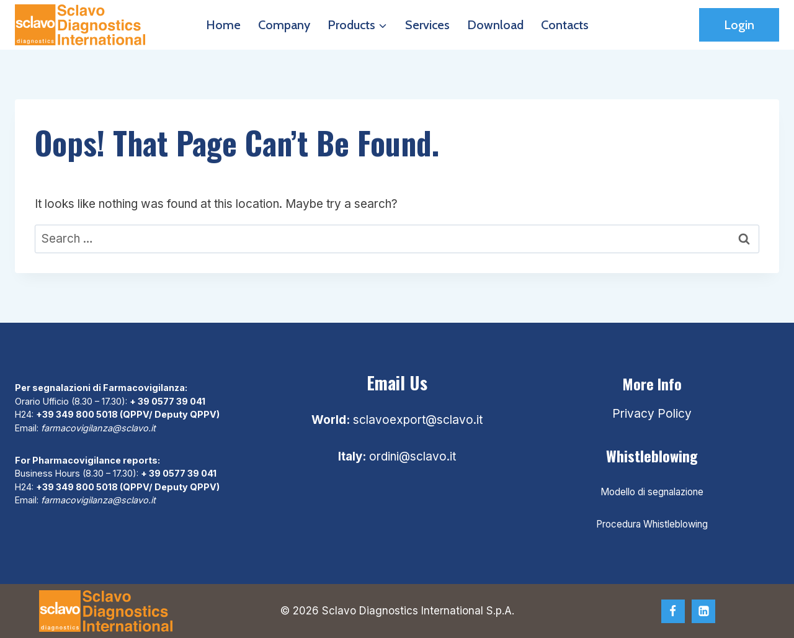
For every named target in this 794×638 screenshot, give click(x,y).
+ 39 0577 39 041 (167, 401)
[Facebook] (673, 611)
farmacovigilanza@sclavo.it (98, 428)
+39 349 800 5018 (77, 414)
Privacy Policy (652, 414)
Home (223, 24)
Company (284, 24)
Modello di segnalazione (651, 492)
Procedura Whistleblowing (652, 524)
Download (495, 24)
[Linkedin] (703, 611)
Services (427, 24)
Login (739, 24)
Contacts (565, 24)
